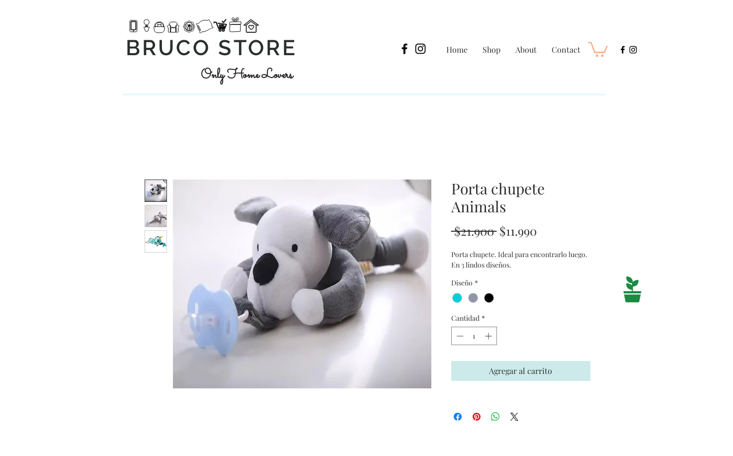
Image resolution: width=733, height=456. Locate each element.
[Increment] (489, 336)
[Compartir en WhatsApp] (495, 417)
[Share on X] (514, 417)
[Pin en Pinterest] (477, 417)
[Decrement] (459, 336)
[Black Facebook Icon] (404, 49)
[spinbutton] (474, 336)
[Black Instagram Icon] (420, 49)
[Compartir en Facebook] (458, 417)
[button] (598, 48)
